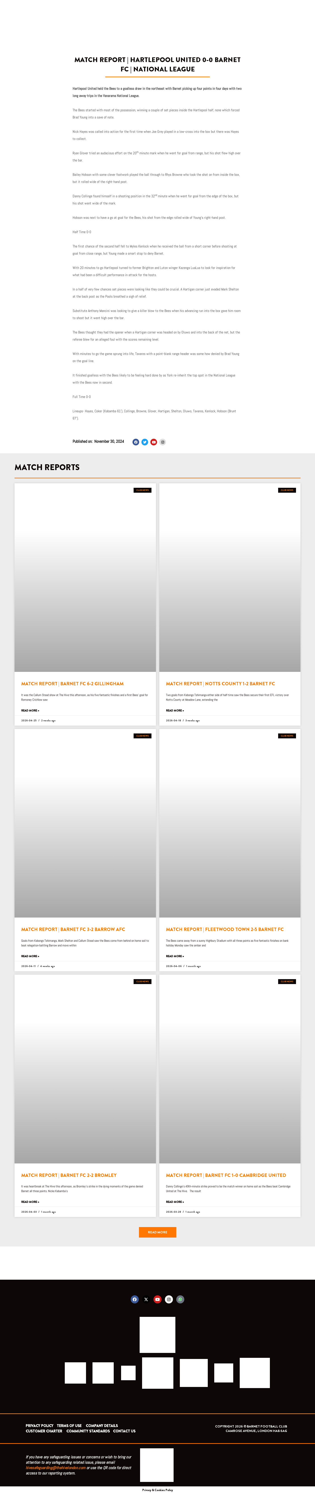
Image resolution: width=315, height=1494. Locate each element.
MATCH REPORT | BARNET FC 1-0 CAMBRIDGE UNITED (226, 1175)
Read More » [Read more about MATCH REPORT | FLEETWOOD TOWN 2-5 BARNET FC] (175, 956)
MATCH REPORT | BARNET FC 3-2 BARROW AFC (73, 929)
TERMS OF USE (69, 1425)
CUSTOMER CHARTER (44, 1431)
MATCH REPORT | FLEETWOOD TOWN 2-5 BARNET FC (225, 929)
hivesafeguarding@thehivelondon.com (55, 1467)
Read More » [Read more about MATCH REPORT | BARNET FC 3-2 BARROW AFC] (30, 956)
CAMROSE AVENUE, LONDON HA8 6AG (256, 1430)
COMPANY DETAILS (102, 1425)
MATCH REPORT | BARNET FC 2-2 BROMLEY (68, 1175)
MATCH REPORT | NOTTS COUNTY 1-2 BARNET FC (220, 683)
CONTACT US (124, 1431)
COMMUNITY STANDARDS (88, 1431)
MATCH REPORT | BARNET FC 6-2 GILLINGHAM (72, 683)
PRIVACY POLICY (39, 1425)
